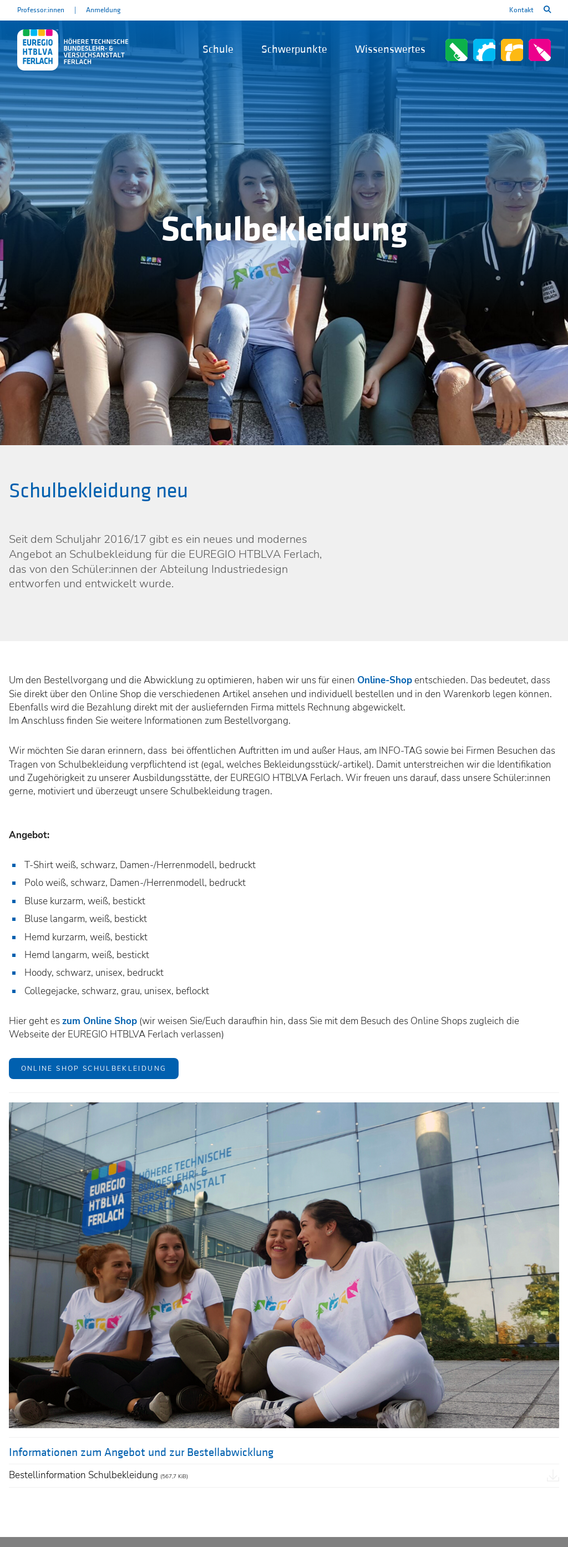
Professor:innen (40, 10)
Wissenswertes (390, 49)
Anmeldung (103, 10)
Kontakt (521, 10)
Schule (218, 49)
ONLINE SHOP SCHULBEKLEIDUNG (94, 1068)
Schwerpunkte (294, 49)
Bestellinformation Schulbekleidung (98, 1475)
